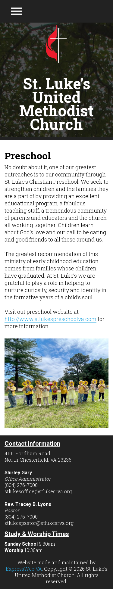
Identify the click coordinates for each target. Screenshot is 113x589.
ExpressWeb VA (24, 569)
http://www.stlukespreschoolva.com (50, 319)
